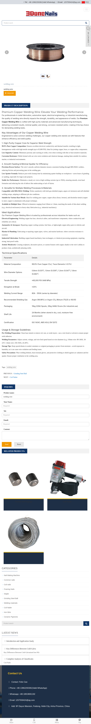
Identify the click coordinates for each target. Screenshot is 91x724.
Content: (7, 429)
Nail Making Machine (12, 575)
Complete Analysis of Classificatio (18, 659)
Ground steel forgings (23, 502)
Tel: (5, 411)
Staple (6, 594)
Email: (6, 420)
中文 (85, 2)
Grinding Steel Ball (20, 373)
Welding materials (10, 603)
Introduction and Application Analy (19, 641)
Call (34, 720)
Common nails (9, 580)
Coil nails (7, 585)
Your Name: (8, 402)
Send (6, 444)
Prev (7, 52)
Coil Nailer (13, 377)
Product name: (9, 393)
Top (79, 720)
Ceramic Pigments (11, 617)
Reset (19, 444)
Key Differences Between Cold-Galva (20, 649)
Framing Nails (9, 589)
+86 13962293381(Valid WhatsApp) (41, 2)
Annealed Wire (23, 555)
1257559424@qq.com (71, 2)
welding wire (11, 367)
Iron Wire (7, 612)
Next (84, 52)
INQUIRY (9, 93)
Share (11, 720)
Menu (57, 720)
